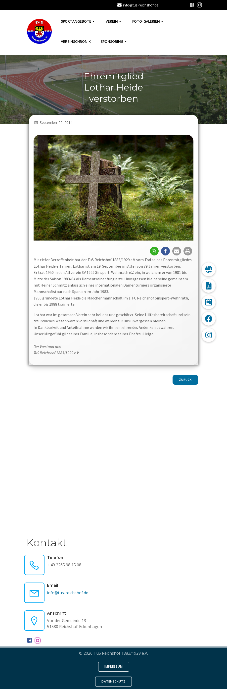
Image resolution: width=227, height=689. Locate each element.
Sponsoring (114, 41)
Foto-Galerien (149, 21)
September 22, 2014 (53, 122)
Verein (114, 21)
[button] (154, 251)
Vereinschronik (76, 41)
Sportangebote (78, 21)
